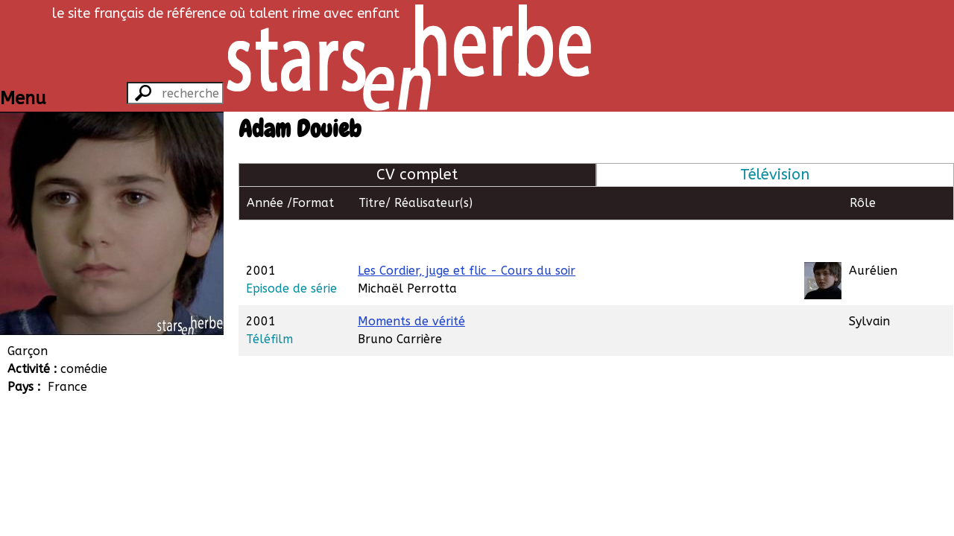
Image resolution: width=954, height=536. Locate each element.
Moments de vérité (411, 287)
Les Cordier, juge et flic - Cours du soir (466, 236)
